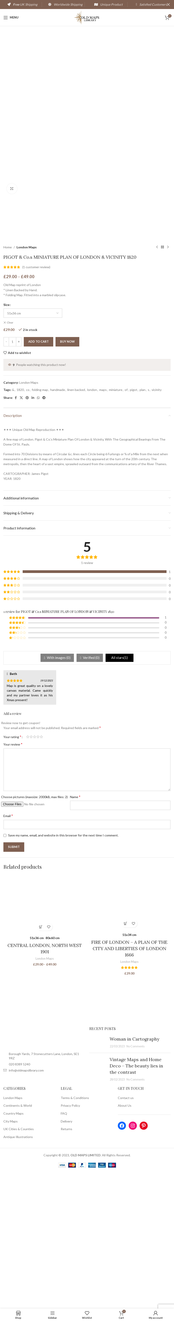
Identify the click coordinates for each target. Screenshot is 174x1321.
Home (7, 384)
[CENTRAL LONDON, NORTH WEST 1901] (44, 1040)
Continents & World (17, 1242)
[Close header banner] (168, 4)
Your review (12, 881)
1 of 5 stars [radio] (27, 873)
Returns (66, 1265)
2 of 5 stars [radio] (31, 873)
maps (103, 526)
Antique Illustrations (18, 1273)
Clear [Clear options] (10, 459)
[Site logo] (87, 17)
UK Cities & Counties (18, 1265)
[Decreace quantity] (6, 478)
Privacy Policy (70, 1242)
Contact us (126, 1234)
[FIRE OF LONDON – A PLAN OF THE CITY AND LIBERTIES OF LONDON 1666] (129, 1038)
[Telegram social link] (44, 534)
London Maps (27, 384)
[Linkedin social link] (33, 534)
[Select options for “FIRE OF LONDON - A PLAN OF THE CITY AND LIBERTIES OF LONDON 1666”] (125, 1060)
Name (75, 933)
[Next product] (168, 384)
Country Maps (13, 1250)
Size (6, 441)
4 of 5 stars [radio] (38, 873)
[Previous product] (157, 384)
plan (142, 526)
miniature (115, 526)
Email (8, 952)
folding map (40, 526)
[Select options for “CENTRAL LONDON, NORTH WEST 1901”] (41, 1063)
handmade (57, 526)
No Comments (135, 1183)
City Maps (10, 1258)
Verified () (90, 794)
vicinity (157, 526)
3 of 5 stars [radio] (34, 873)
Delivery (66, 1258)
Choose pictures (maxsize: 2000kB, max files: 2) (34, 933)
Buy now (67, 478)
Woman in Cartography (135, 1175)
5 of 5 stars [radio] (41, 873)
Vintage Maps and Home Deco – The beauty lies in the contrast (136, 1202)
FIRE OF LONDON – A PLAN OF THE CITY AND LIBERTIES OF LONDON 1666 (129, 1085)
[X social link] (21, 534)
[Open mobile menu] (11, 17)
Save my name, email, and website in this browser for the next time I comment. (63, 972)
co (27, 526)
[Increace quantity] (19, 478)
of (126, 526)
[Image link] (44, 1174)
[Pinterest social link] (27, 534)
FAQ (64, 1250)
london (92, 526)
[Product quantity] (12, 478)
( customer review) (36, 404)
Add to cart (38, 478)
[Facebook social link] (15, 534)
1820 (20, 526)
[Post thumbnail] (97, 1179)
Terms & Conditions (75, 1234)
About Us (124, 1242)
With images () (58, 794)
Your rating (12, 873)
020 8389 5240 (19, 1201)
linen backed (76, 526)
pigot (133, 526)
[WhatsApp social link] (38, 534)
